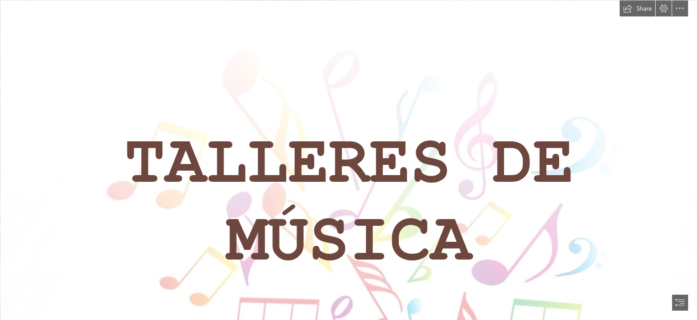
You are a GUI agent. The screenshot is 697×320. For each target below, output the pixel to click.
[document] (348, 160)
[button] (637, 8)
